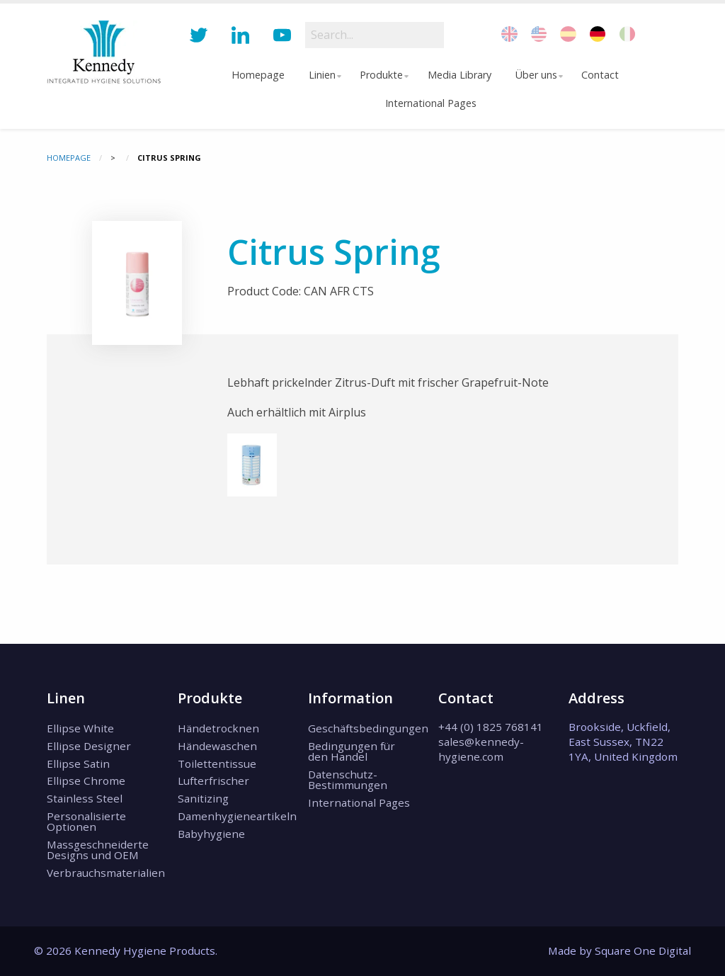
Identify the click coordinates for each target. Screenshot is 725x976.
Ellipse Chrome (86, 780)
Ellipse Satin (78, 763)
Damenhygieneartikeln (232, 816)
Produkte (380, 74)
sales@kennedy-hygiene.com (481, 749)
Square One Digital (643, 950)
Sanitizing (203, 798)
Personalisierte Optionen (86, 821)
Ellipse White (80, 728)
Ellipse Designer (89, 746)
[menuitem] (255, 75)
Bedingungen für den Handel (351, 751)
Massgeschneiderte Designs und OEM (98, 849)
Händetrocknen (218, 728)
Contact (603, 74)
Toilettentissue (217, 763)
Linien (318, 74)
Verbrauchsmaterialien (101, 873)
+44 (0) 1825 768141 (490, 727)
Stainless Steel (84, 798)
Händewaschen (217, 746)
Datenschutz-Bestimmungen (347, 779)
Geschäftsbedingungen (362, 728)
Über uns (537, 74)
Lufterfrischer (213, 780)
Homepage (254, 74)
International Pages (430, 103)
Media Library (460, 74)
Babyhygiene (211, 834)
